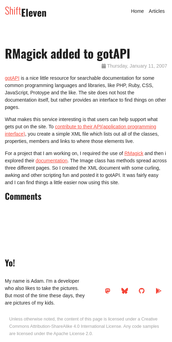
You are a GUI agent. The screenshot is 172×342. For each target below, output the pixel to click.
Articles (157, 11)
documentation (52, 160)
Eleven (25, 12)
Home (137, 11)
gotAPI (12, 78)
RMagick (133, 153)
